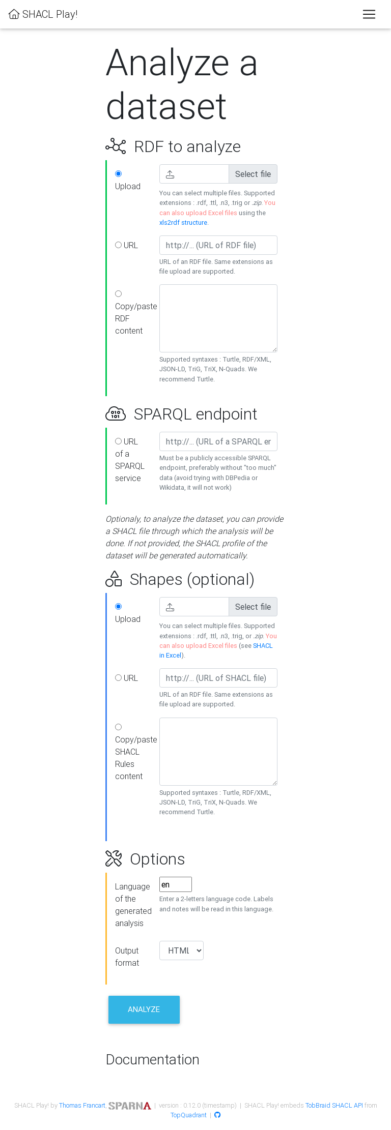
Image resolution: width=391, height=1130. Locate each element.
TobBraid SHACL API (334, 1105)
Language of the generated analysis (133, 904)
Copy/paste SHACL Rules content (133, 752)
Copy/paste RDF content (133, 313)
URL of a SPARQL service (130, 459)
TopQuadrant (189, 1115)
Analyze (144, 1009)
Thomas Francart (82, 1105)
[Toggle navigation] (369, 14)
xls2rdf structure (183, 222)
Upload (128, 180)
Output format (127, 956)
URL (126, 245)
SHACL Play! (42, 14)
